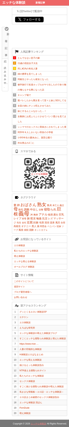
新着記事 (40, 2)
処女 (33, 218)
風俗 (21, 229)
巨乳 (61, 214)
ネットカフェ (41, 230)
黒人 (34, 226)
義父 (62, 205)
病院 (26, 230)
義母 (23, 213)
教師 (35, 214)
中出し (34, 209)
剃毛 (20, 209)
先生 (19, 222)
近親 (30, 222)
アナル (43, 214)
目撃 (41, 209)
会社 (24, 222)
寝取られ (50, 209)
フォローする (29, 19)
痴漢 (50, 214)
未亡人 (55, 205)
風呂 (57, 222)
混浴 (47, 222)
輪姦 (39, 218)
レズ (50, 218)
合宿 (63, 222)
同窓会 (43, 226)
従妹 (59, 226)
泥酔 (31, 229)
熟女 (41, 204)
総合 (5, 62)
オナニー (26, 226)
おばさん (28, 205)
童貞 (49, 205)
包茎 (41, 222)
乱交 (44, 218)
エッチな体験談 (13, 2)
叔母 (24, 218)
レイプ (17, 218)
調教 (26, 209)
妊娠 (35, 222)
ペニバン (51, 226)
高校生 (17, 226)
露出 (55, 214)
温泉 (52, 222)
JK (31, 214)
